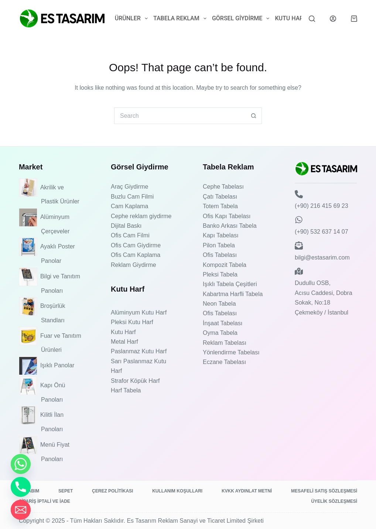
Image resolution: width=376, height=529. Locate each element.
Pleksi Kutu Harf (132, 322)
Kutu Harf (295, 18)
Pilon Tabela (219, 245)
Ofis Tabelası (220, 255)
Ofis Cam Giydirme (136, 245)
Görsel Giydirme (242, 18)
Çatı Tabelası (220, 196)
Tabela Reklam (181, 18)
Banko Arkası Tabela (230, 226)
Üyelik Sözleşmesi (334, 501)
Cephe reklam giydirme (141, 216)
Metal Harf (124, 342)
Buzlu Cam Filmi (132, 196)
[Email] (21, 510)
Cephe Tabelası (223, 186)
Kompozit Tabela (224, 265)
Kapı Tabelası (221, 235)
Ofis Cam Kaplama (135, 255)
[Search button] (253, 115)
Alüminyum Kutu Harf (139, 312)
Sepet (65, 491)
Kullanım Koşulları (177, 491)
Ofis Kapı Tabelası (227, 216)
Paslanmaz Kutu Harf (139, 351)
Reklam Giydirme (133, 265)
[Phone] (21, 487)
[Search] (312, 19)
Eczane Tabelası (224, 362)
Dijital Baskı (126, 226)
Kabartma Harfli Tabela (233, 294)
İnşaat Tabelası (222, 323)
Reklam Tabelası (224, 343)
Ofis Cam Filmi (130, 235)
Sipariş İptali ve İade (44, 501)
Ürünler (133, 18)
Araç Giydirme (129, 186)
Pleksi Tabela (220, 274)
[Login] (333, 19)
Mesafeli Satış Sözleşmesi (324, 491)
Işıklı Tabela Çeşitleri (230, 284)
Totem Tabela (220, 206)
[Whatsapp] (21, 464)
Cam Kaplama (129, 206)
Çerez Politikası (112, 491)
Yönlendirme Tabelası (231, 352)
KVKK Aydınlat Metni (247, 491)
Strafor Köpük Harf (135, 381)
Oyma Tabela (220, 333)
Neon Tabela (219, 303)
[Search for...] (179, 115)
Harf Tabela (126, 390)
